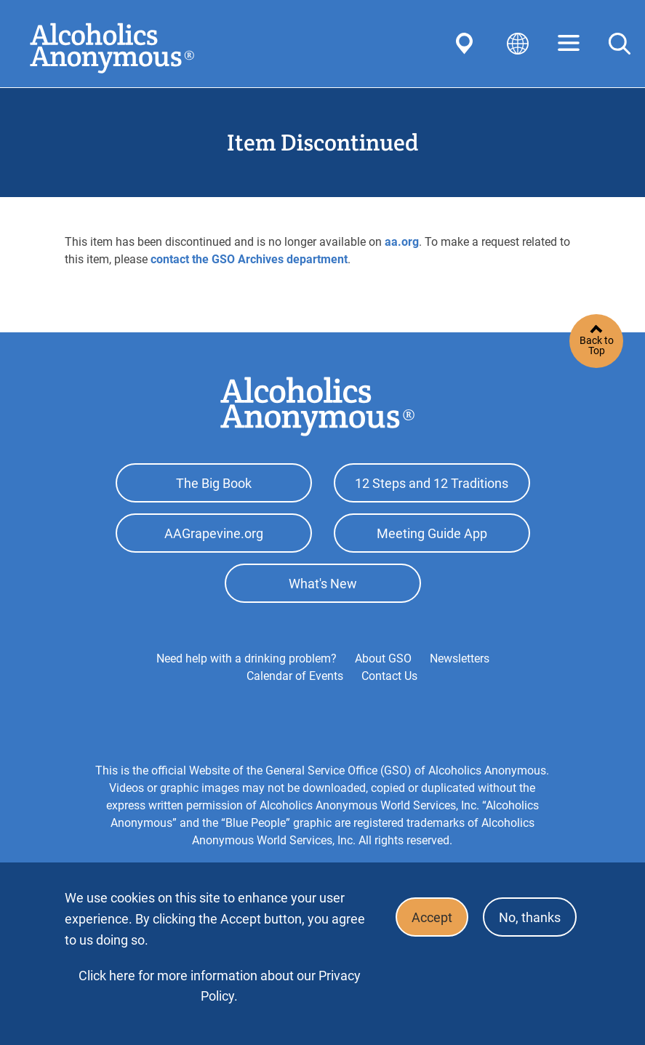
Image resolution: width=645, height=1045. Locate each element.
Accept (423, 919)
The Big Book (214, 485)
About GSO (383, 671)
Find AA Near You (467, 44)
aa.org (402, 242)
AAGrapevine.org (213, 540)
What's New (323, 594)
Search (619, 44)
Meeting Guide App (432, 540)
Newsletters (459, 671)
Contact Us (389, 689)
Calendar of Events (295, 689)
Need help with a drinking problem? (246, 671)
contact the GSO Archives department (249, 259)
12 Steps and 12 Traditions (431, 485)
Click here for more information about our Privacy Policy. (220, 986)
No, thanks (527, 919)
